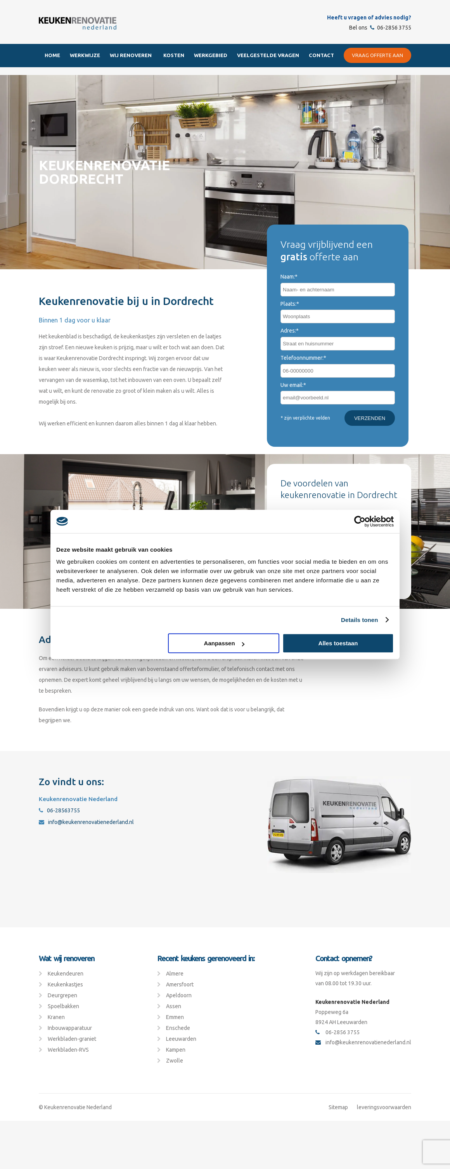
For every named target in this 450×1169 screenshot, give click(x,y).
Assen (173, 1006)
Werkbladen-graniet (72, 1039)
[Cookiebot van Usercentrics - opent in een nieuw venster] (360, 521)
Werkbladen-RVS (68, 1050)
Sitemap (338, 1107)
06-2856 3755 (390, 27)
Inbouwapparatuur (70, 1028)
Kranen (56, 1017)
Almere (174, 973)
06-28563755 (59, 810)
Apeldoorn (179, 995)
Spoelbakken (63, 1006)
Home (52, 55)
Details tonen (359, 620)
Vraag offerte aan (377, 55)
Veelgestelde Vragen (268, 55)
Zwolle (174, 1061)
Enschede (178, 1028)
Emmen (175, 1017)
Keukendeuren (65, 973)
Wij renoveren (131, 55)
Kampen (175, 1050)
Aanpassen (224, 643)
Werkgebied (210, 55)
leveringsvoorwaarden (384, 1107)
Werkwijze (85, 55)
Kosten (173, 55)
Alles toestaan (338, 643)
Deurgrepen (62, 995)
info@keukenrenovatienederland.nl (86, 822)
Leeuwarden (181, 1039)
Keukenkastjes (65, 984)
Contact (321, 55)
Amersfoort (180, 984)
